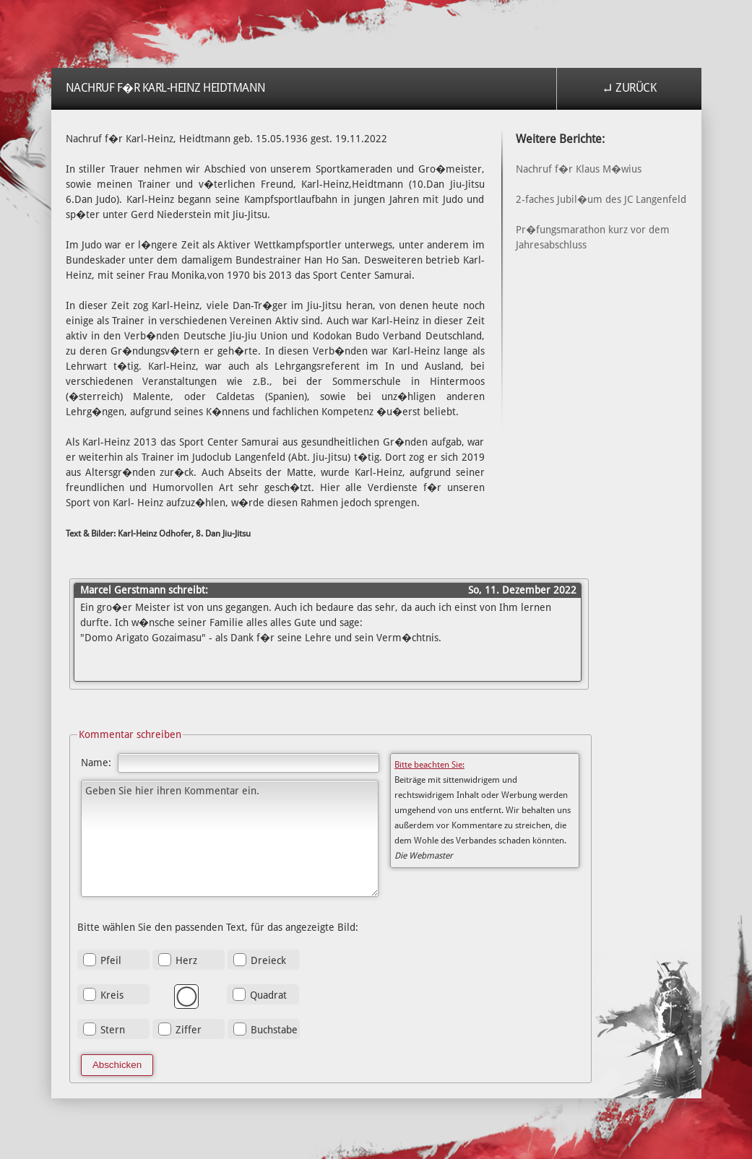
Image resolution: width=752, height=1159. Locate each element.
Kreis (112, 995)
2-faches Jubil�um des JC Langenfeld (601, 199)
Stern (112, 1030)
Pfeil (110, 960)
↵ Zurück (629, 88)
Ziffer (189, 1030)
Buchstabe (274, 1030)
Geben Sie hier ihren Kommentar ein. (230, 838)
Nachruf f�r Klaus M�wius (578, 169)
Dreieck (268, 960)
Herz (186, 960)
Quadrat (268, 995)
